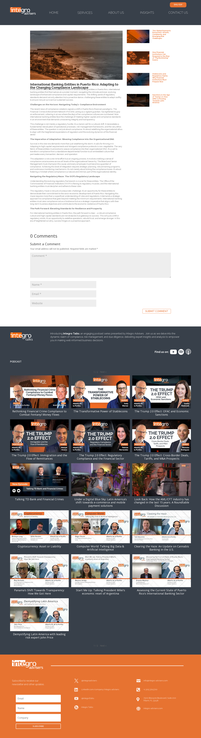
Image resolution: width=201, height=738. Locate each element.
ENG (176, 5)
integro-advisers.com (153, 708)
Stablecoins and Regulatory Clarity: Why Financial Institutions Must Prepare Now (160, 77)
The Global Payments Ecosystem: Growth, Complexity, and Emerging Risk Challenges (161, 34)
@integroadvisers (89, 680)
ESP (180, 5)
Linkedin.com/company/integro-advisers (100, 689)
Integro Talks (87, 707)
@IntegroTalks (87, 698)
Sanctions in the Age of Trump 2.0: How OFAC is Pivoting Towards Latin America (161, 98)
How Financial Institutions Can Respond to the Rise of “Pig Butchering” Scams (161, 56)
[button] (103, 372)
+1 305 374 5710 (150, 689)
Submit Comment (156, 311)
